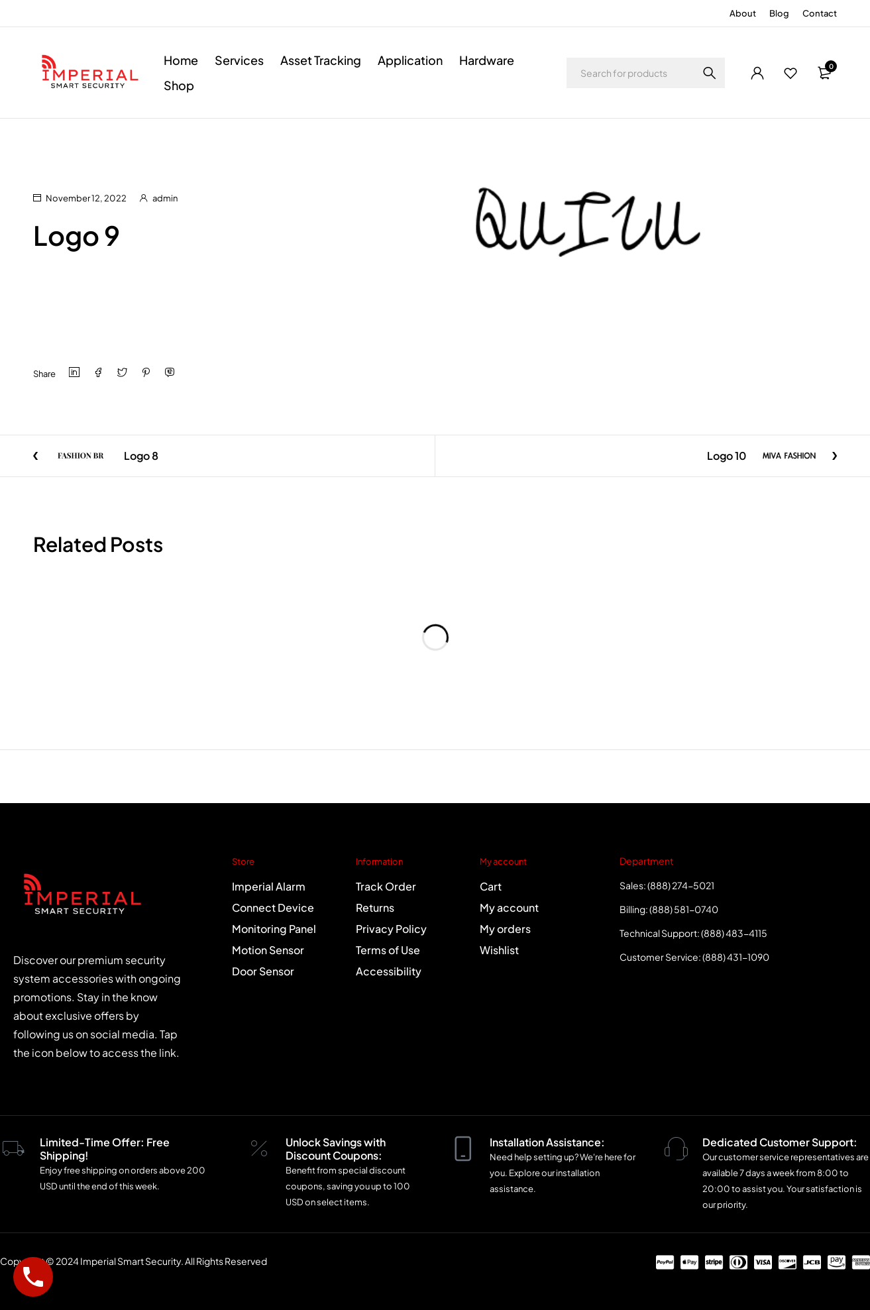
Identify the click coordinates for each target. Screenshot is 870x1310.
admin (165, 198)
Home (46, 136)
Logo (89, 136)
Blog (779, 13)
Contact (819, 13)
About (743, 13)
